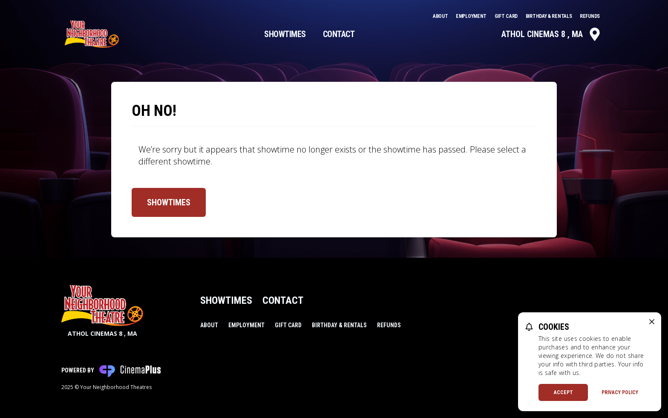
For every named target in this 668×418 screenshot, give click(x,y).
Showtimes (285, 34)
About (441, 16)
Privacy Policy (620, 392)
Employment (472, 16)
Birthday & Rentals (549, 16)
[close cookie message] (652, 321)
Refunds (590, 16)
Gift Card (507, 16)
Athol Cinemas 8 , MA (551, 34)
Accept (563, 392)
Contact (339, 34)
